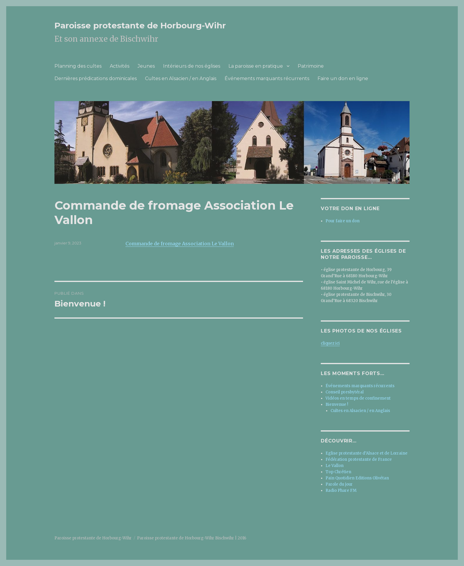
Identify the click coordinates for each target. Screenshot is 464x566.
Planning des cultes (78, 66)
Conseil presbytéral (345, 392)
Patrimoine (311, 66)
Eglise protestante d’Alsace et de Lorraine (366, 453)
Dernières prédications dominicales (95, 78)
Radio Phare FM (341, 490)
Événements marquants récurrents (267, 78)
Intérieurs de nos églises (191, 66)
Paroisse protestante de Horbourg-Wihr (140, 25)
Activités (119, 66)
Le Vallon (335, 465)
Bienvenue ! (337, 404)
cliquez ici (330, 343)
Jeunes (146, 66)
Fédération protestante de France (359, 459)
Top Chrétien (338, 471)
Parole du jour (339, 484)
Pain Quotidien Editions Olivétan (357, 478)
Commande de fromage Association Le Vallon (179, 243)
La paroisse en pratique (255, 66)
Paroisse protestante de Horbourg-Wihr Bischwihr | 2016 (191, 538)
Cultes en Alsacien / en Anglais (180, 78)
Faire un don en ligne (343, 78)
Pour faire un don (343, 220)
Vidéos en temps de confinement (358, 398)
